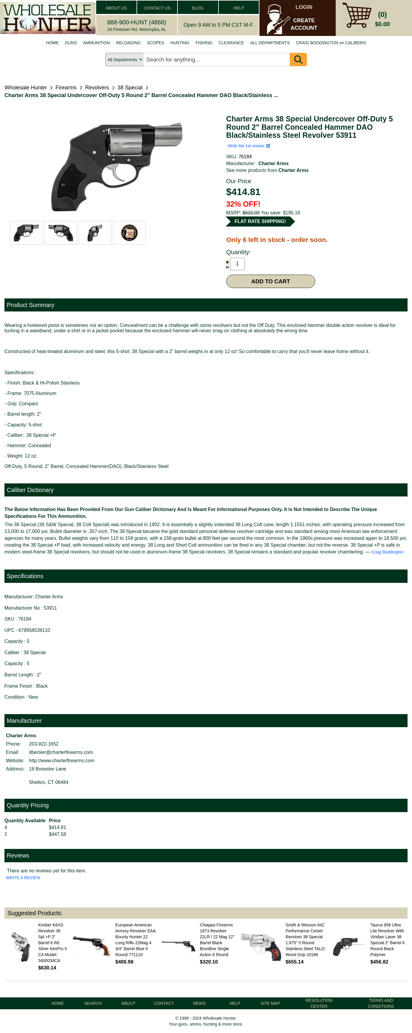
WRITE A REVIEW (23, 877)
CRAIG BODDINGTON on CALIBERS (331, 42)
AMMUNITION (96, 42)
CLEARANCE (231, 42)
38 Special (130, 88)
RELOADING (128, 42)
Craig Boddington (387, 552)
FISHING (204, 42)
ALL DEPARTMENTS (270, 42)
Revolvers (97, 88)
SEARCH (93, 1003)
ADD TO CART (270, 281)
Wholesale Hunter (25, 88)
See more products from (267, 170)
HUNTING (179, 42)
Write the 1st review (249, 145)
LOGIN (304, 7)
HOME (52, 42)
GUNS (71, 42)
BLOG (198, 8)
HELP (238, 8)
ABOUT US (116, 8)
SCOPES (155, 42)
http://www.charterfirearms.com (62, 760)
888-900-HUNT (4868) (136, 22)
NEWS (199, 1003)
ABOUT (128, 1003)
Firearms (66, 88)
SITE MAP (270, 1003)
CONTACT (164, 1003)
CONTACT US (157, 8)
